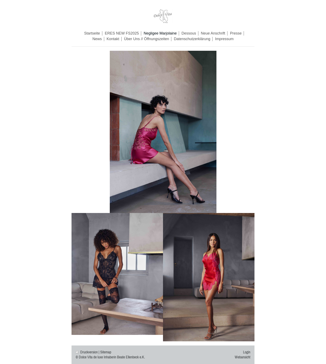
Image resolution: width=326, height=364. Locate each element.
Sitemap (105, 352)
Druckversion (87, 352)
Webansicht (242, 357)
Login (246, 352)
